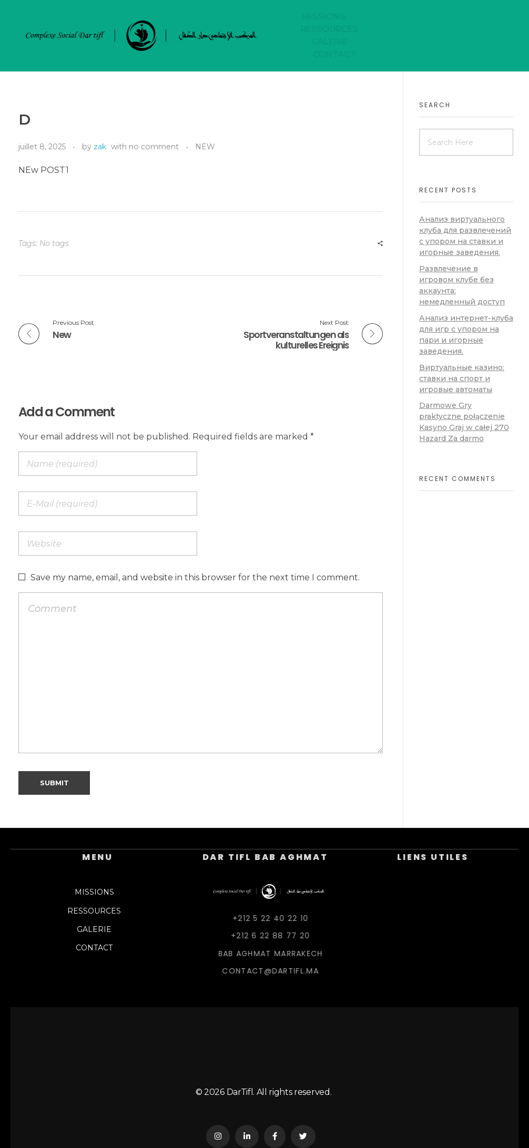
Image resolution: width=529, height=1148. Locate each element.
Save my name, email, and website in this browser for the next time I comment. (195, 577)
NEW (205, 146)
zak (100, 146)
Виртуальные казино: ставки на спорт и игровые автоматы (461, 378)
